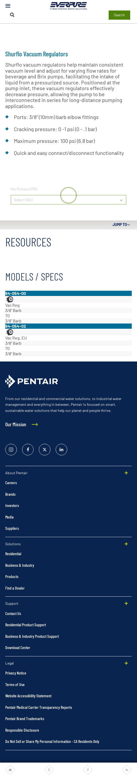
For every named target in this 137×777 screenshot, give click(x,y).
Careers (11, 482)
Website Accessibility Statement (28, 695)
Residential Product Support (25, 624)
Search (119, 15)
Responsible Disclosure (22, 729)
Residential (13, 553)
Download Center (17, 647)
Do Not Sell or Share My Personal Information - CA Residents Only (52, 741)
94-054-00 (15, 293)
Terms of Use (15, 684)
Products (11, 576)
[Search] (12, 14)
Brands (10, 494)
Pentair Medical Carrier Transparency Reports (38, 707)
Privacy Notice (15, 672)
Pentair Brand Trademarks (24, 718)
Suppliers (12, 528)
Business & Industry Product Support (32, 636)
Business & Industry (19, 565)
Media (9, 516)
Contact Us (13, 613)
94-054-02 (15, 325)
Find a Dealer (15, 587)
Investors (12, 505)
